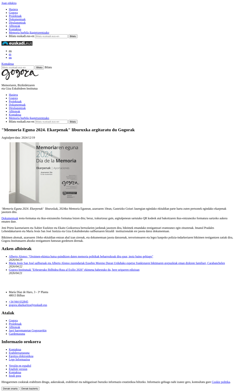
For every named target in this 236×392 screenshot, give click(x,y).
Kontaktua (15, 29)
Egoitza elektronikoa (21, 356)
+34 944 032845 (18, 301)
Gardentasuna (17, 333)
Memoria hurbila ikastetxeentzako (29, 32)
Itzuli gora (15, 375)
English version (18, 369)
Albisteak (14, 25)
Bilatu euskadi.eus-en (21, 36)
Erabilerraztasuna (19, 352)
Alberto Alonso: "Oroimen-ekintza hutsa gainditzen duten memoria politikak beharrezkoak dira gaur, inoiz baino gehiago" (81, 256)
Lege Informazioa (19, 359)
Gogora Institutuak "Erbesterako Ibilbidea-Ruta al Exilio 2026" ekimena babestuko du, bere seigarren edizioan (74, 269)
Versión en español (20, 365)
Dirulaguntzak (17, 22)
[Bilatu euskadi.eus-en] (17, 67)
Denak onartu (10, 388)
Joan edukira (8, 3)
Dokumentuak (17, 19)
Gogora (13, 12)
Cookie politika (221, 382)
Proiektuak (15, 16)
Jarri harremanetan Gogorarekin (27, 330)
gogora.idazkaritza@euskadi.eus (28, 305)
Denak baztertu (29, 388)
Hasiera (13, 9)
